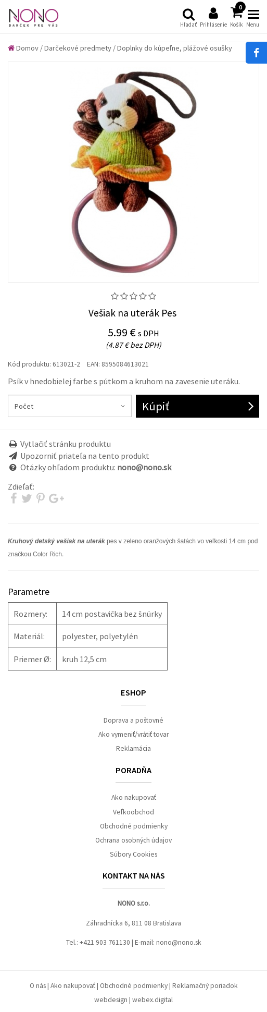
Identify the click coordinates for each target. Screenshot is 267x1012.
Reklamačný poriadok (205, 985)
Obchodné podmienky (134, 826)
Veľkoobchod (133, 812)
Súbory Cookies (133, 854)
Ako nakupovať (133, 797)
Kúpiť (155, 406)
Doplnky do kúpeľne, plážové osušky (174, 48)
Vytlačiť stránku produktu (65, 443)
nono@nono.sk (178, 942)
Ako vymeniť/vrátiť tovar (133, 734)
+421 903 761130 (105, 942)
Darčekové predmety (77, 48)
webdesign (111, 999)
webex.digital (152, 999)
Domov (23, 48)
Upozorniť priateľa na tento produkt (84, 455)
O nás (38, 985)
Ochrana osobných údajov (133, 840)
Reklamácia (133, 748)
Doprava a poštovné (133, 720)
